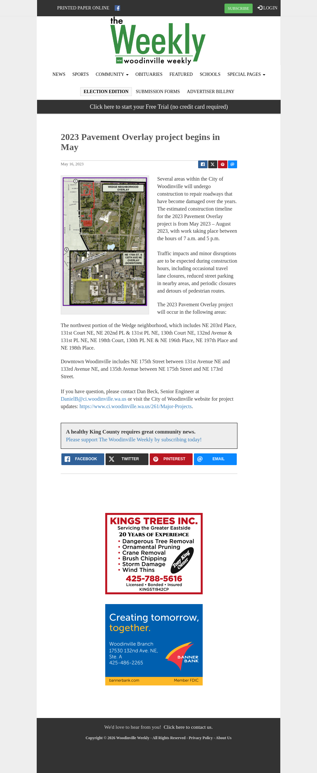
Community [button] (112, 74)
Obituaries (148, 74)
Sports (80, 74)
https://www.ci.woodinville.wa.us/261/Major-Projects (136, 406)
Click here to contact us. (188, 727)
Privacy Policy (201, 738)
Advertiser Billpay (210, 91)
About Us (223, 738)
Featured (181, 74)
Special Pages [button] (246, 74)
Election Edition (105, 91)
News (59, 74)
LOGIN (267, 7)
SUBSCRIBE (238, 8)
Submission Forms (158, 91)
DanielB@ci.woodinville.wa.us (93, 399)
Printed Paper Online (83, 8)
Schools (210, 74)
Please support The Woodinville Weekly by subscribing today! (134, 439)
